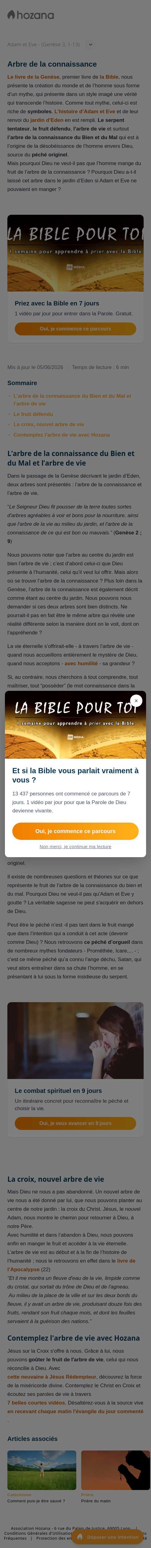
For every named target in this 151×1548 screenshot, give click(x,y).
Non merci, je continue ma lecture (75, 846)
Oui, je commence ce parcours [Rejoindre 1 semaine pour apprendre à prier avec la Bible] (75, 831)
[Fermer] (136, 701)
